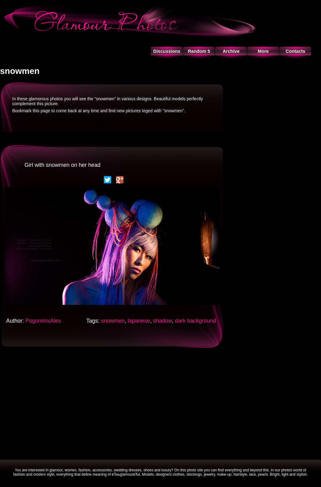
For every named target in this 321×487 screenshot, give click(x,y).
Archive (231, 51)
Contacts (295, 51)
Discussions (166, 51)
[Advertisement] (161, 403)
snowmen (113, 321)
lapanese (139, 321)
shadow (162, 321)
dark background (195, 321)
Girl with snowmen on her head (62, 165)
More (263, 51)
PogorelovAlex (43, 321)
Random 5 (199, 51)
